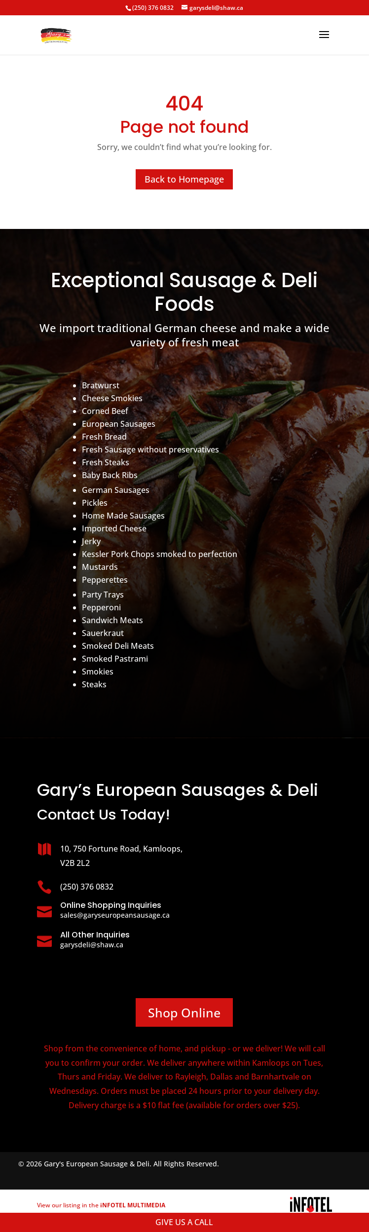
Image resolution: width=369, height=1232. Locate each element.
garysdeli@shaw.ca (91, 944)
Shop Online (184, 1012)
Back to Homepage (184, 179)
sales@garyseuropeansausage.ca (115, 915)
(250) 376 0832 (153, 7)
